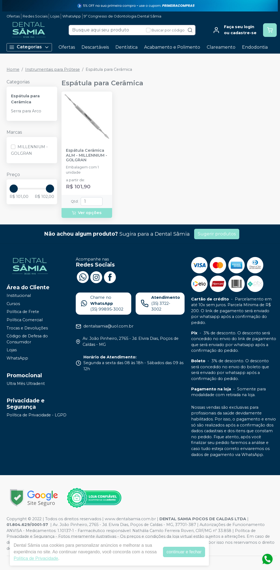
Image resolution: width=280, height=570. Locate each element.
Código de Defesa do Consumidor (27, 339)
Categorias (29, 47)
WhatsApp (71, 16)
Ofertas (13, 16)
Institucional (19, 295)
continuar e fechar (184, 551)
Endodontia (255, 47)
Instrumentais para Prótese (52, 69)
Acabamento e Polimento (172, 47)
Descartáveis (95, 47)
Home (13, 69)
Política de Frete (23, 311)
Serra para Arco (26, 111)
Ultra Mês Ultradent (26, 383)
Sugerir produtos (217, 233)
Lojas (54, 16)
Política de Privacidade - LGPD (36, 415)
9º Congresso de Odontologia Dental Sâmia (122, 16)
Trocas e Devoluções (27, 328)
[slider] (14, 189)
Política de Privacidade (36, 558)
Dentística (126, 47)
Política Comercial (25, 319)
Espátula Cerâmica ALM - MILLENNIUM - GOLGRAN (86, 155)
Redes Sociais (35, 16)
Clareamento (221, 47)
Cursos (13, 303)
